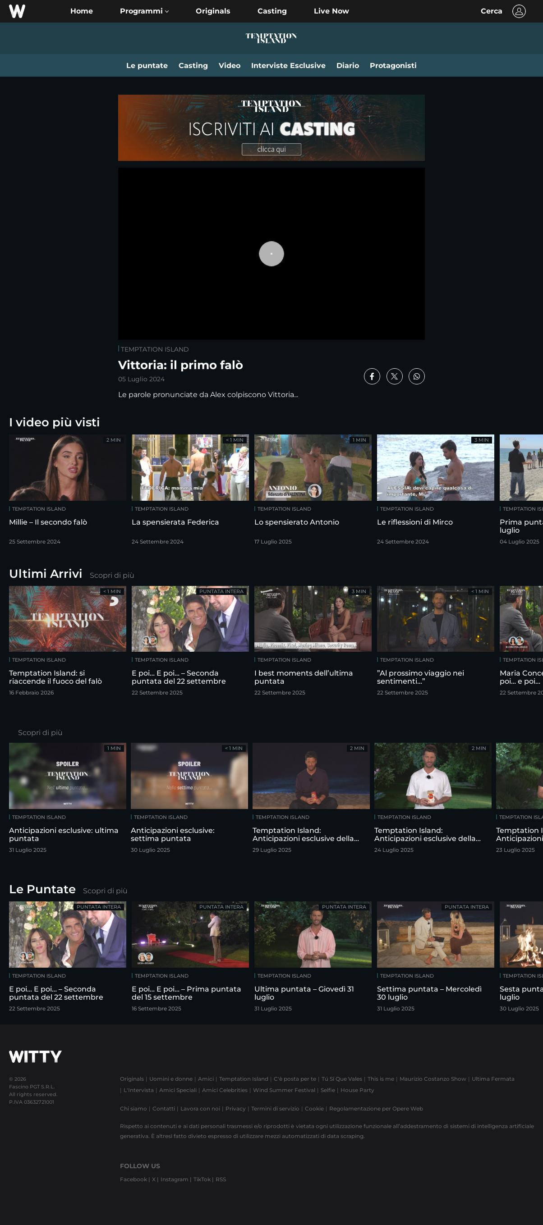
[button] (144, 11)
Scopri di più (112, 575)
